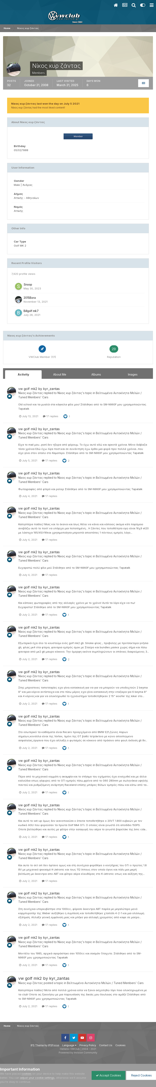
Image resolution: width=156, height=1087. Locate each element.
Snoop (28, 284)
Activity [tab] (23, 374)
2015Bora (30, 297)
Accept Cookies (108, 1075)
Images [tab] (133, 374)
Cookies (120, 1045)
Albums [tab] (96, 374)
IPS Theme (37, 1045)
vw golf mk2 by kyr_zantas (39, 389)
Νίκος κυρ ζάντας (30, 393)
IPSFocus (53, 1045)
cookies (26, 1073)
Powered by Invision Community (78, 1052)
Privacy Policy (87, 1045)
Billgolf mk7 (31, 311)
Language (69, 1045)
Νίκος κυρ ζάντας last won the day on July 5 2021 (45, 103)
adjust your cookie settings (37, 1077)
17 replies (50, 416)
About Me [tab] (59, 374)
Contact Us (105, 1045)
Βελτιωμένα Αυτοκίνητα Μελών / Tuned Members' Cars (105, 983)
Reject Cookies (141, 1075)
